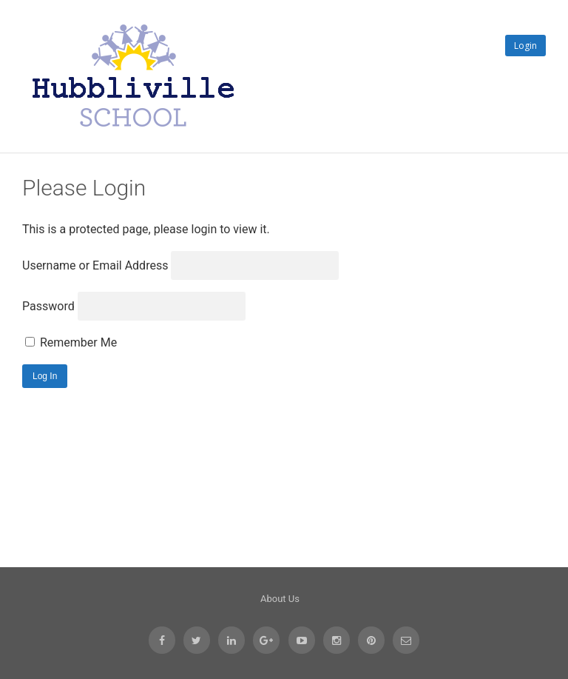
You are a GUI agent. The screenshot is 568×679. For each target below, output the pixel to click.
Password (48, 306)
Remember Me (71, 342)
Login (525, 45)
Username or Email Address (95, 265)
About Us (280, 598)
